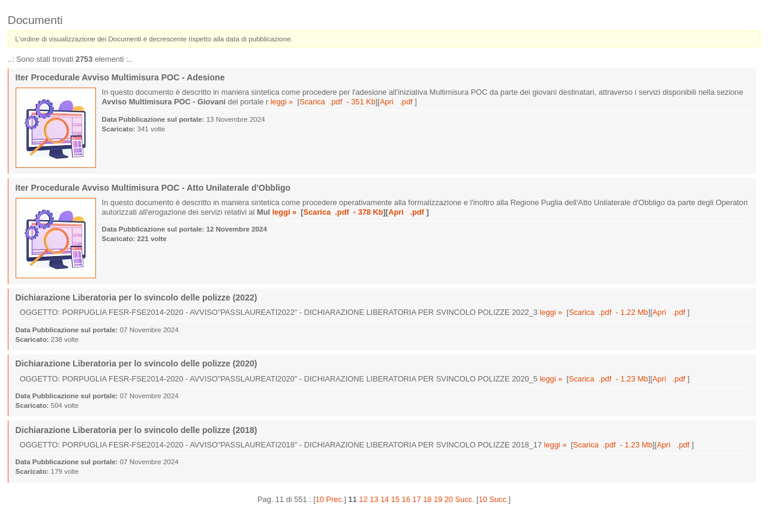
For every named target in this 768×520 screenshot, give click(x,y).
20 (449, 499)
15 (395, 499)
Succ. (465, 499)
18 (427, 499)
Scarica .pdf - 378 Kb (343, 212)
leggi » (282, 101)
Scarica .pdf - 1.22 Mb (608, 312)
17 (416, 499)
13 (374, 499)
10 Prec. (330, 499)
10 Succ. (494, 499)
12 (363, 499)
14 (384, 499)
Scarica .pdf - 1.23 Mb (608, 378)
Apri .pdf (397, 101)
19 (438, 499)
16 (406, 499)
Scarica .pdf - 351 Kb (337, 101)
